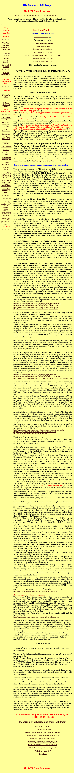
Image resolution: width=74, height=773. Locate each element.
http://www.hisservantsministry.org (42, 55)
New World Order (6, 153)
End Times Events (6, 142)
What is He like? (6, 96)
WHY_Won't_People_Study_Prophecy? (42, 748)
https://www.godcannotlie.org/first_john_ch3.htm (47, 161)
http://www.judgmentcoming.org (43, 58)
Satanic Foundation (6, 163)
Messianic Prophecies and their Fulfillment (42, 722)
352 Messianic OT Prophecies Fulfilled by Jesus (42, 735)
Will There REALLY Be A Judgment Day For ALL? (6, 174)
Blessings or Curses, (6, 124)
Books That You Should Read (6, 190)
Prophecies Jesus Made (43, 729)
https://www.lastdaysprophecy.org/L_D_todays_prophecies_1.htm (35, 305)
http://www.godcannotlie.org (42, 49)
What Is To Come (6, 168)
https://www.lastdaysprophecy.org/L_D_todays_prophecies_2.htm (35, 307)
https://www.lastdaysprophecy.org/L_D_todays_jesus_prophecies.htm (37, 304)
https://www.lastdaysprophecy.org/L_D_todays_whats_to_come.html (36, 376)
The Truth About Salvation (6, 60)
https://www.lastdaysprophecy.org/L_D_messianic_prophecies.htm (36, 617)
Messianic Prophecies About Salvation (43, 738)
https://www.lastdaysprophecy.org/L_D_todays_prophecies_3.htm (35, 309)
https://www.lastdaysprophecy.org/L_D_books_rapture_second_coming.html (39, 430)
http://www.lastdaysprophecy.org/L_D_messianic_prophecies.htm (36, 591)
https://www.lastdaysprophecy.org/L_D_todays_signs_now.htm (34, 375)
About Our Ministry (6, 54)
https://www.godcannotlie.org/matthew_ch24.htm (30, 433)
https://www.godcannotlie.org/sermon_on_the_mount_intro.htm (34, 432)
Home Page (6, 195)
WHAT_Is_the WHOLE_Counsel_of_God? (42, 745)
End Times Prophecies (6, 138)
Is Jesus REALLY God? (6, 73)
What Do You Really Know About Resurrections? (6, 183)
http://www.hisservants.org (43, 52)
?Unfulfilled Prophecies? (42, 751)
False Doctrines (6, 147)
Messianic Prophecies (42, 726)
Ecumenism (6, 134)
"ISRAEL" (6, 150)
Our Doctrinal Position (6, 66)
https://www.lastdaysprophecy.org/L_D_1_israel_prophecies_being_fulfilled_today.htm (42, 378)
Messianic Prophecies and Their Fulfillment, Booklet (42, 732)
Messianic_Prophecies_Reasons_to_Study (42, 742)
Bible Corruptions (6, 130)
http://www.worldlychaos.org (42, 61)
